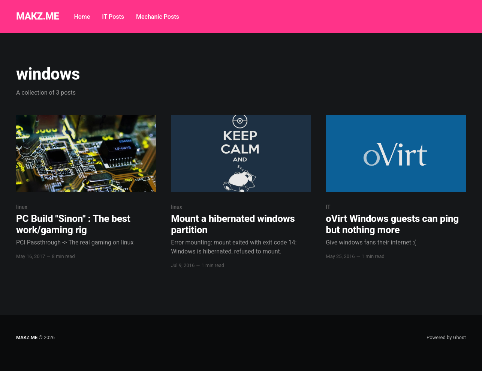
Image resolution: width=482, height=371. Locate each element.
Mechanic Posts (157, 16)
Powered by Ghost (446, 337)
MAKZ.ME (37, 16)
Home (82, 16)
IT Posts (113, 16)
